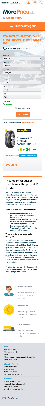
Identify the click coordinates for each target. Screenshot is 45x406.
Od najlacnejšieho (28, 122)
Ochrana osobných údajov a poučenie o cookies (19, 357)
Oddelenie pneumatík (11, 352)
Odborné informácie (11, 364)
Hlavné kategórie (22, 26)
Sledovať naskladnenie (28, 156)
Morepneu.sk (18, 10)
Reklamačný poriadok (11, 387)
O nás (6, 347)
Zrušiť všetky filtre (22, 108)
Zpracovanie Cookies (10, 360)
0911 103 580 (5, 3)
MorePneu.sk (12, 398)
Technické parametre (10, 369)
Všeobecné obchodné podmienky (15, 384)
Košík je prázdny (12, 18)
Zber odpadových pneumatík (13, 374)
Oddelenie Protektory (10, 350)
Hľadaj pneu (23, 114)
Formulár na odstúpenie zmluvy (14, 389)
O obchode (8, 379)
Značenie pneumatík (10, 367)
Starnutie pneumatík (10, 372)
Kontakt (6, 355)
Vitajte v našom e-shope (12, 382)
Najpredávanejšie (15, 122)
